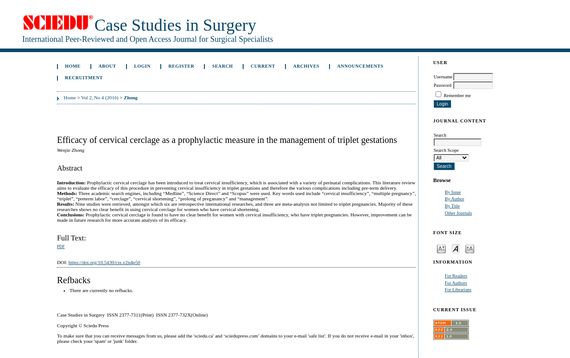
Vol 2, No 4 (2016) (99, 97)
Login (142, 66)
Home (73, 66)
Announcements (360, 66)
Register (181, 66)
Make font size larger (469, 248)
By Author (454, 198)
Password (443, 85)
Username (443, 76)
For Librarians (458, 289)
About (107, 66)
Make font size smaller (441, 248)
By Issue (453, 192)
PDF (61, 246)
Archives (306, 66)
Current (263, 66)
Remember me (457, 95)
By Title (452, 205)
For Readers (456, 275)
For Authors (456, 283)
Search (222, 66)
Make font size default (455, 248)
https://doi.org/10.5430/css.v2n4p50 (104, 262)
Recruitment (84, 77)
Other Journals (458, 213)
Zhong (131, 97)
